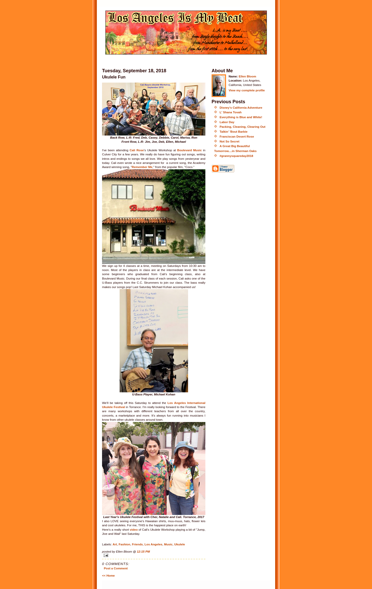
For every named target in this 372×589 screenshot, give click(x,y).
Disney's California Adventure (241, 107)
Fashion (124, 544)
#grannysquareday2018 (236, 155)
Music (168, 544)
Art (115, 544)
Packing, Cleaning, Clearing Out (242, 126)
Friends (137, 544)
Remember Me (142, 167)
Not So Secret (229, 141)
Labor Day (227, 122)
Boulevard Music (189, 150)
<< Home (108, 575)
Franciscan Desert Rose (237, 136)
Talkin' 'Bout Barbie (233, 131)
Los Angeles (153, 544)
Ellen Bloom (247, 76)
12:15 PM (143, 551)
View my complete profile (247, 90)
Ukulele (179, 544)
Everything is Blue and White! (241, 117)
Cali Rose (137, 150)
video (134, 529)
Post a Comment (116, 568)
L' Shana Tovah (231, 112)
